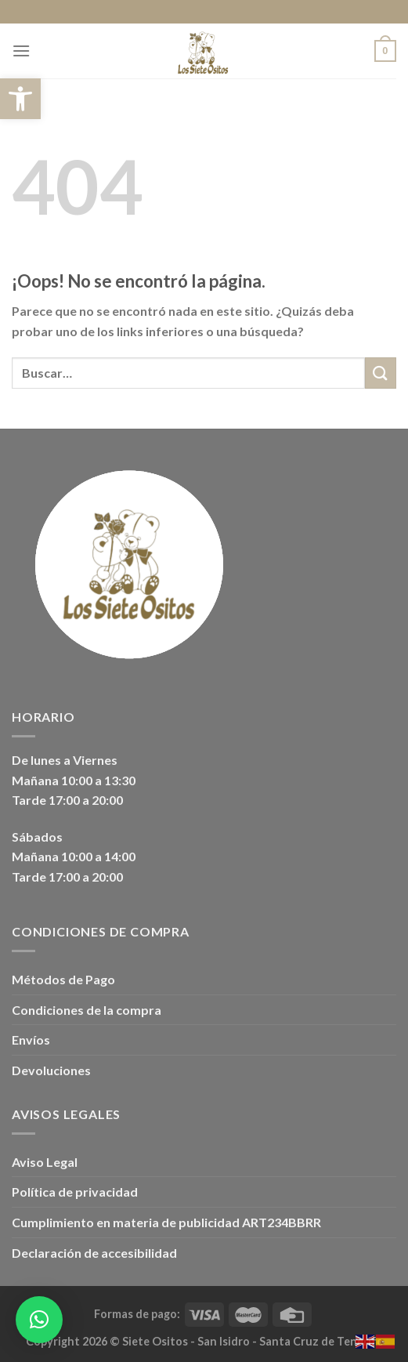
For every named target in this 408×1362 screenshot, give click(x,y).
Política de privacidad (75, 1191)
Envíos (31, 1039)
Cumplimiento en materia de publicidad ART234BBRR (166, 1222)
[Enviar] (380, 372)
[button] (20, 98)
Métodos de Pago (63, 979)
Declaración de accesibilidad (94, 1252)
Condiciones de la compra (86, 1009)
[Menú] (21, 50)
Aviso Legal (45, 1161)
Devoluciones (51, 1070)
